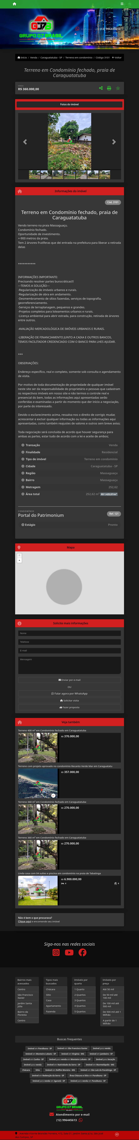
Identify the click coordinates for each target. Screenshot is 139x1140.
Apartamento (53, 1005)
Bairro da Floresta (23, 1013)
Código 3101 (103, 57)
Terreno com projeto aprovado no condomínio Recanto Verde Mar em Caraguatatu (65, 766)
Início (22, 57)
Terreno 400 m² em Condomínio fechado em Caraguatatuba (52, 730)
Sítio (48, 994)
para (101, 1048)
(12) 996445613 (110, 29)
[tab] (28, 104)
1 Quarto (79, 989)
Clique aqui (24, 921)
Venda (33, 57)
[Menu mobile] (14, 4)
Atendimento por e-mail (69, 1114)
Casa (48, 1000)
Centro (21, 989)
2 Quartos (80, 994)
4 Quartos (80, 1005)
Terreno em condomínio (78, 57)
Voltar (116, 57)
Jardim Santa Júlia (25, 1005)
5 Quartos (80, 1011)
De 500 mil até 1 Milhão (112, 1013)
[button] (26, 141)
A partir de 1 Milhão (110, 1022)
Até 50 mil (108, 989)
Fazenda (50, 1011)
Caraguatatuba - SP (51, 57)
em (40, 1048)
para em (69, 1059)
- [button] (19, 560)
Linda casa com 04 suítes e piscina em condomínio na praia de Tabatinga (59, 873)
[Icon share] (56, 952)
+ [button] (19, 555)
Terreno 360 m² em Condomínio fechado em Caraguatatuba (52, 801)
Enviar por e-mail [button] (70, 679)
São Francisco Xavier (25, 996)
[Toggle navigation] (122, 4)
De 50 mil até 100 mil (110, 996)
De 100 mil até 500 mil (111, 1005)
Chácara (50, 989)
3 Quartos (80, 1000)
